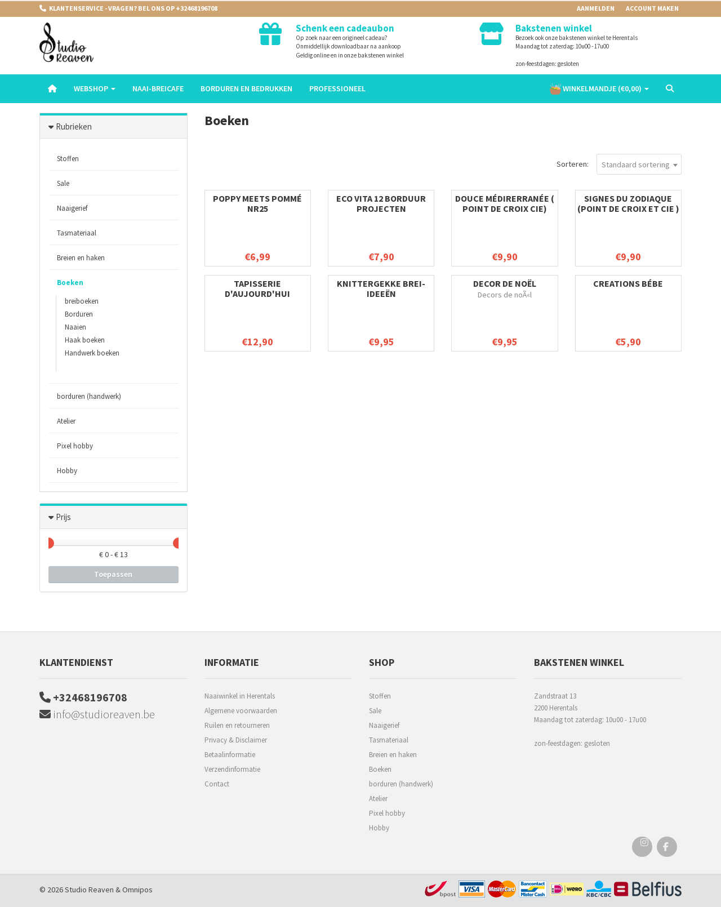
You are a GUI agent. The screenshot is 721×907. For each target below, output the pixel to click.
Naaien (75, 327)
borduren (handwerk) (89, 396)
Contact (216, 784)
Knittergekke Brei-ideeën (381, 288)
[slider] (48, 543)
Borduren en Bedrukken (246, 88)
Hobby (67, 470)
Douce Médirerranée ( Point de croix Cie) (504, 203)
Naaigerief (72, 208)
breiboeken (82, 301)
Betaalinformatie (229, 754)
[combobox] (639, 164)
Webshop (94, 88)
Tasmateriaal (76, 233)
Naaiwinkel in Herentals (239, 696)
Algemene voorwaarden (240, 710)
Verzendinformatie (232, 769)
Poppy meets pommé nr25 (257, 203)
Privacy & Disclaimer (235, 740)
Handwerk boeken (92, 353)
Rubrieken (74, 126)
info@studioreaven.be (97, 714)
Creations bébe (628, 283)
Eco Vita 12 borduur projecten (381, 203)
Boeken (70, 282)
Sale (63, 183)
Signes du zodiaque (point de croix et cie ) (628, 203)
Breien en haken (81, 258)
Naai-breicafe (158, 88)
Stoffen (68, 158)
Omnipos (137, 889)
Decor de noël (504, 283)
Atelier (66, 421)
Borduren (79, 314)
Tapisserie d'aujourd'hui (257, 288)
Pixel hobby (75, 446)
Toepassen (113, 574)
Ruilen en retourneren (237, 725)
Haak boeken (85, 340)
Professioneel (337, 88)
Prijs (63, 517)
